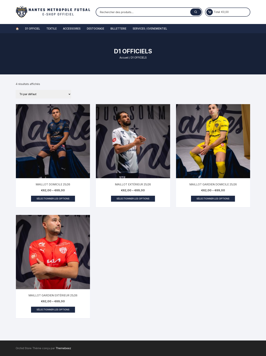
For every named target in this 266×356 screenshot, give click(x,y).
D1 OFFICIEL (32, 28)
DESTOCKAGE (95, 28)
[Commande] (43, 94)
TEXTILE (51, 28)
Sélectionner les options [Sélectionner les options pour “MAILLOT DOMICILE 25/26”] (53, 198)
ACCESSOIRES (72, 28)
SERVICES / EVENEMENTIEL (150, 28)
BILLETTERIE (118, 28)
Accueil (124, 57)
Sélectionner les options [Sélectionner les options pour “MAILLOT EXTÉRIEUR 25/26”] (133, 198)
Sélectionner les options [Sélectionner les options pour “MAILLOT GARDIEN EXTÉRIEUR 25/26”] (53, 309)
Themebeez (63, 348)
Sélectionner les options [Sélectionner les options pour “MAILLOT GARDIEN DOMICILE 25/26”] (213, 198)
